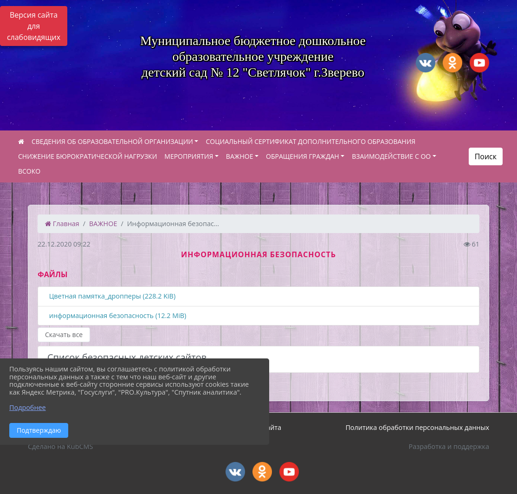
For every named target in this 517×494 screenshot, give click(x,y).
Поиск (486, 156)
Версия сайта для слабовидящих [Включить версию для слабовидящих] (33, 26)
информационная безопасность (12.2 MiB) (116, 316)
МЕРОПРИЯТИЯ (188, 156)
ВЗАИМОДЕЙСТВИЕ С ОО (391, 156)
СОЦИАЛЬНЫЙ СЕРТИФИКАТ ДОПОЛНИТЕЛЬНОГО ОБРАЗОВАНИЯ (310, 141)
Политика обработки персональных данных (417, 427)
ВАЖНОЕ (239, 156)
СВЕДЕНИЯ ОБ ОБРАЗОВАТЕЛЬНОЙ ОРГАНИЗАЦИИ (112, 141)
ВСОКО (29, 171)
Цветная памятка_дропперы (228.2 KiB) (111, 296)
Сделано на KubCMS (60, 446)
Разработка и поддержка (449, 446)
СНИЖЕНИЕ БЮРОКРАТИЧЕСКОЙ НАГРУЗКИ (87, 156)
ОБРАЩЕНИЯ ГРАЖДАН (302, 156)
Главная (62, 223)
